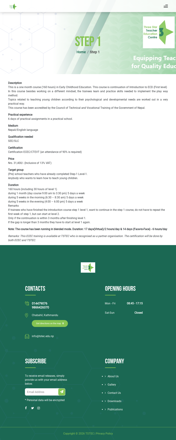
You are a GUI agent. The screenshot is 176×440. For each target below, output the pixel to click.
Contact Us (113, 393)
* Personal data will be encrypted (45, 400)
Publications (114, 409)
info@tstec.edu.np (43, 336)
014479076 (39, 303)
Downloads (113, 401)
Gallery (110, 384)
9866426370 (40, 307)
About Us (112, 376)
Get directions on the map (50, 323)
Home (81, 52)
